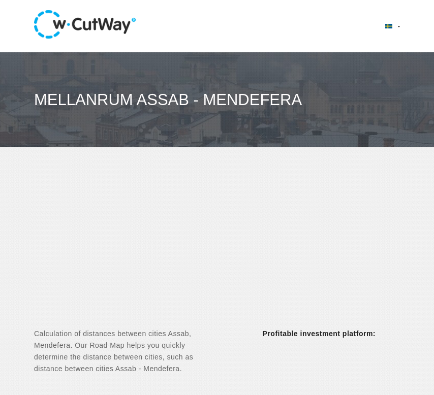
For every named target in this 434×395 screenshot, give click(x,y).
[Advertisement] (217, 247)
